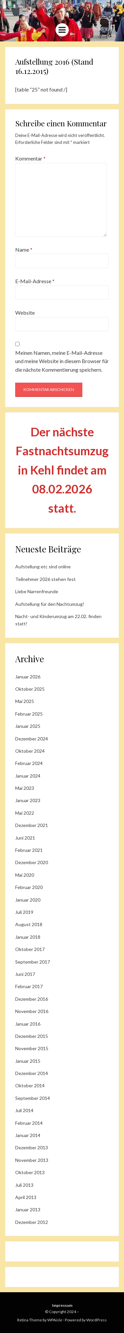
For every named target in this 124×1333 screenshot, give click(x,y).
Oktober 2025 (30, 689)
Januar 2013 (27, 1209)
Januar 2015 (27, 1061)
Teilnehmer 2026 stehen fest (45, 579)
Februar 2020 (29, 887)
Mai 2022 (24, 813)
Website (25, 312)
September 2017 (32, 962)
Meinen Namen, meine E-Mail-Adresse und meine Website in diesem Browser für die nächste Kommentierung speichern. (62, 361)
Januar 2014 (27, 1135)
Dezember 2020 (31, 862)
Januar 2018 (27, 937)
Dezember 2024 (31, 738)
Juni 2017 (25, 974)
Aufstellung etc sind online (43, 566)
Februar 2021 (29, 850)
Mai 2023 (24, 788)
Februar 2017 (29, 986)
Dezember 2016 (31, 999)
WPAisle (54, 1319)
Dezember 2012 (31, 1222)
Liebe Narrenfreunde (36, 591)
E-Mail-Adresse (35, 281)
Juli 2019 (24, 912)
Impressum (62, 1305)
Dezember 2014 (31, 1073)
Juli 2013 (24, 1185)
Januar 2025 (27, 726)
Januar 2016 (27, 1024)
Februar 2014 (29, 1123)
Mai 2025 (24, 701)
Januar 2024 (27, 776)
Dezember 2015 (31, 1036)
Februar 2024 (29, 763)
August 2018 (28, 924)
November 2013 (31, 1160)
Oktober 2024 (30, 751)
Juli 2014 (24, 1110)
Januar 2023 (27, 800)
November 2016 (31, 1011)
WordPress (96, 1319)
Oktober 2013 (30, 1172)
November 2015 (31, 1048)
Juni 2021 (25, 838)
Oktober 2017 (30, 949)
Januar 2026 (27, 676)
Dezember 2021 (31, 825)
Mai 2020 (24, 875)
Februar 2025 (29, 714)
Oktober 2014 (30, 1085)
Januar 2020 (27, 900)
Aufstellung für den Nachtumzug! (49, 604)
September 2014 (32, 1098)
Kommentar (30, 158)
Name (23, 249)
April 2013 (25, 1197)
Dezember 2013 (31, 1147)
